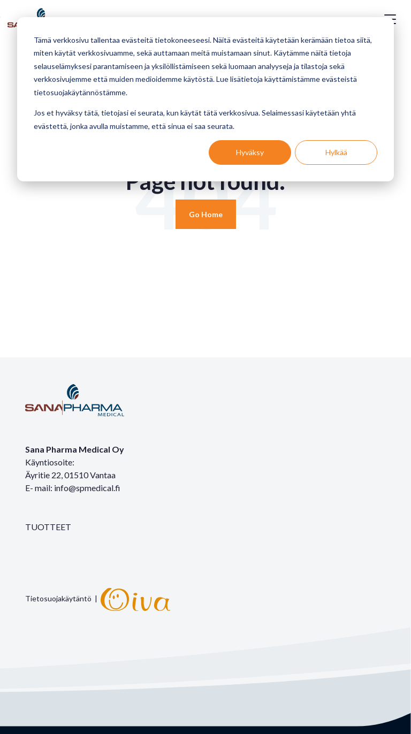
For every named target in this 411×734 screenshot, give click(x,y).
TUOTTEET (48, 527)
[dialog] (205, 99)
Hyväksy (250, 152)
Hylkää (336, 152)
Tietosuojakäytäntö (58, 598)
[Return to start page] (206, 214)
